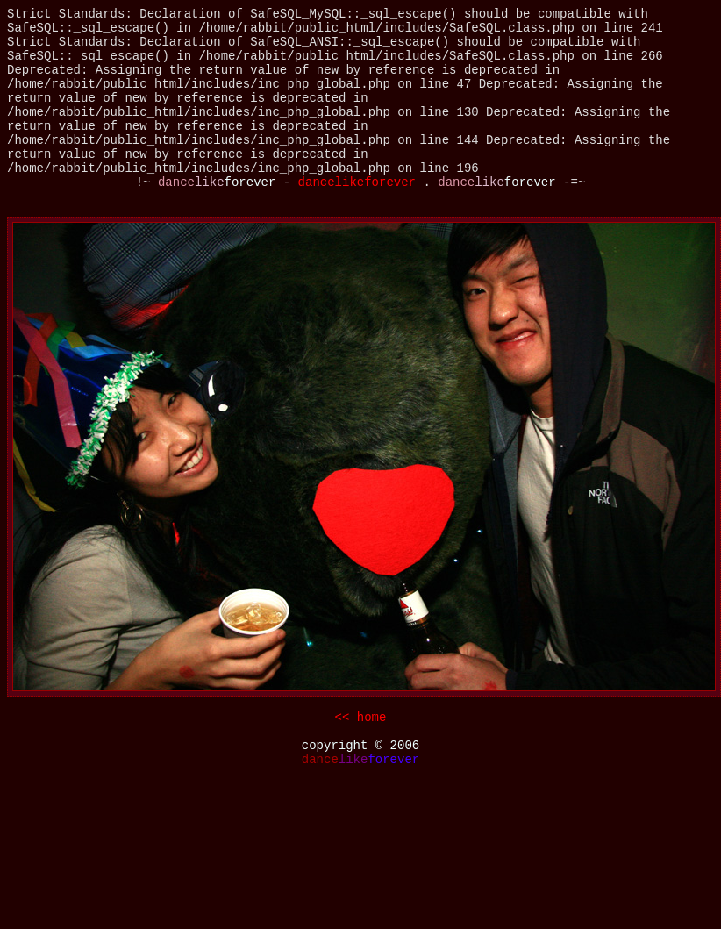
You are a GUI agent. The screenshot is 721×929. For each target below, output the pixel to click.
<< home (361, 718)
